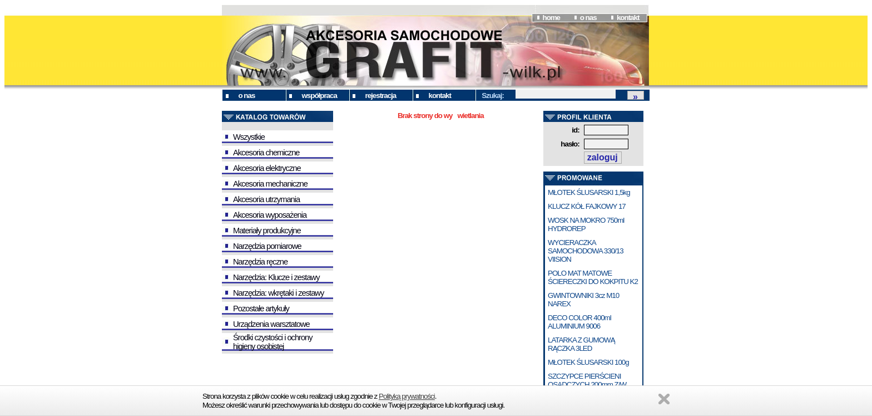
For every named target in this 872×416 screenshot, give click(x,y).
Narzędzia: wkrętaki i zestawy (278, 292)
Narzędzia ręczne (260, 261)
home (551, 17)
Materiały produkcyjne (267, 230)
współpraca (319, 95)
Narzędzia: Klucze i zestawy (276, 277)
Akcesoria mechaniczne (270, 183)
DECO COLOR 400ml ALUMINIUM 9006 (579, 322)
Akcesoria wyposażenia (269, 215)
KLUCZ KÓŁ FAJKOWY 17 (587, 206)
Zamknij (664, 399)
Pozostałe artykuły (261, 308)
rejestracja (381, 95)
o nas (588, 17)
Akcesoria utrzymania (266, 199)
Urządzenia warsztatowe (271, 324)
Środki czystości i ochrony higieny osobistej (273, 342)
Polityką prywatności (407, 396)
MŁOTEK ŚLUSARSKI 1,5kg (589, 192)
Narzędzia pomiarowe (267, 246)
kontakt (628, 17)
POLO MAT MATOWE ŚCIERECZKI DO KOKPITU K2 (593, 277)
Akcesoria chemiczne (266, 152)
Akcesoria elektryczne (267, 168)
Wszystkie (249, 137)
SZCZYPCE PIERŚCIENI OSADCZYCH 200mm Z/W (587, 380)
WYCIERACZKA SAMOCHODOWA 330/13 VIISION (585, 250)
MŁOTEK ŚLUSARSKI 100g (588, 362)
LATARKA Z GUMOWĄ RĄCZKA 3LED (581, 344)
